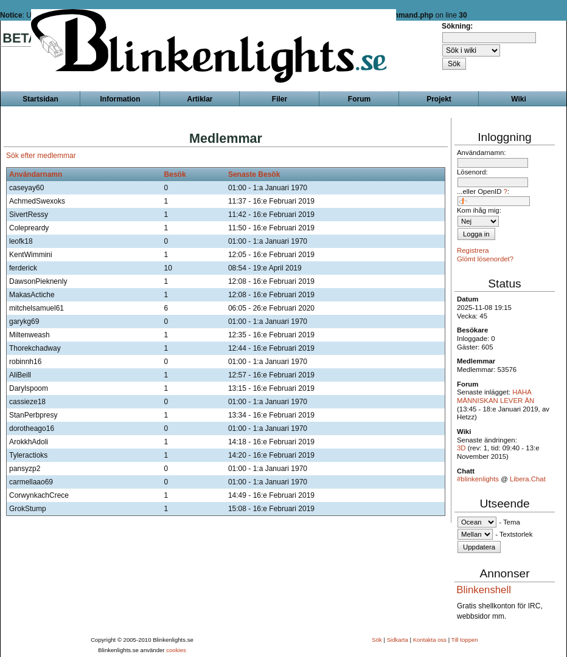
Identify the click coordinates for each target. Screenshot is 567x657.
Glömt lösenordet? (485, 259)
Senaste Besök (254, 174)
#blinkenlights (478, 479)
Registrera (473, 250)
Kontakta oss (430, 639)
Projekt (438, 99)
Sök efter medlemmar (41, 155)
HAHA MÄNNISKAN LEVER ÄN (495, 396)
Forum (359, 99)
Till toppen (464, 639)
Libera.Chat (528, 479)
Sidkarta (397, 639)
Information (120, 99)
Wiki (518, 99)
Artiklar (199, 99)
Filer (279, 99)
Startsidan (40, 99)
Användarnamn (35, 174)
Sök (377, 639)
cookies (176, 650)
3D (461, 448)
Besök (175, 174)
